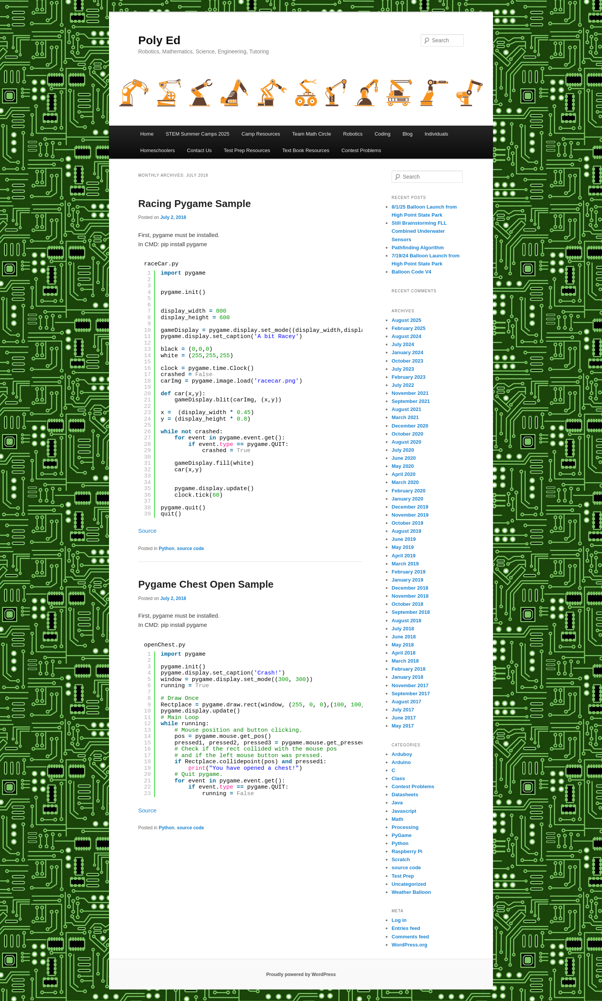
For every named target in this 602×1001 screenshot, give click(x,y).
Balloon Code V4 (411, 272)
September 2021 (411, 401)
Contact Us (199, 150)
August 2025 (406, 320)
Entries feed (406, 928)
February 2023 (408, 377)
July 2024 (403, 344)
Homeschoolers (157, 150)
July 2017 (403, 710)
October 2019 (407, 523)
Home (147, 134)
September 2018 (411, 612)
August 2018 (406, 620)
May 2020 (403, 466)
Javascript (404, 811)
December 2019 (410, 507)
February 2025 (408, 328)
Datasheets (405, 794)
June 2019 (404, 539)
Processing (405, 827)
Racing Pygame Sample (194, 203)
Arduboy (402, 754)
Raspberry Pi (407, 851)
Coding (382, 134)
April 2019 (403, 556)
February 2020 (408, 491)
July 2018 (403, 628)
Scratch (401, 859)
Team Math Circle (311, 134)
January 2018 (407, 677)
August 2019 (406, 531)
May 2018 (403, 645)
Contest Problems (361, 150)
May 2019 (403, 547)
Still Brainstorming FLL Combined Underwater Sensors (419, 231)
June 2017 (404, 718)
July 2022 (403, 385)
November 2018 (410, 596)
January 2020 (407, 499)
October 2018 (407, 604)
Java (397, 802)
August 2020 (406, 442)
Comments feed (410, 937)
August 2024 (406, 336)
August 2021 (406, 409)
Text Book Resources (305, 150)
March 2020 (405, 482)
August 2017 (406, 701)
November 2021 (410, 393)
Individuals (436, 134)
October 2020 (407, 434)
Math (397, 819)
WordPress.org (409, 945)
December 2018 (410, 588)
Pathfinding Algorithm (418, 247)
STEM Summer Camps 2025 (197, 134)
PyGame (402, 835)
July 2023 (403, 369)
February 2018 (408, 669)
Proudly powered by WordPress (301, 974)
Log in (399, 920)
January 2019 (407, 580)
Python (166, 548)
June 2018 (404, 637)
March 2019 (405, 564)
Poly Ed (159, 40)
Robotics (353, 134)
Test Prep (403, 876)
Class (398, 778)
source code (190, 548)
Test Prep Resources (247, 150)
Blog (407, 134)
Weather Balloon (411, 892)
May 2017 (403, 726)
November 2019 (410, 515)
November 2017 (410, 685)
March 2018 (405, 661)
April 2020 (403, 474)
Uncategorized (409, 884)
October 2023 (407, 361)
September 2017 (411, 693)
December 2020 (410, 426)
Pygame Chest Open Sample (206, 584)
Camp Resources (260, 134)
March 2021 (405, 417)
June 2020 (404, 458)
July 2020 (403, 450)
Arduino (401, 762)
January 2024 (407, 352)
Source (147, 530)
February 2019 (408, 572)
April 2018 (403, 653)
